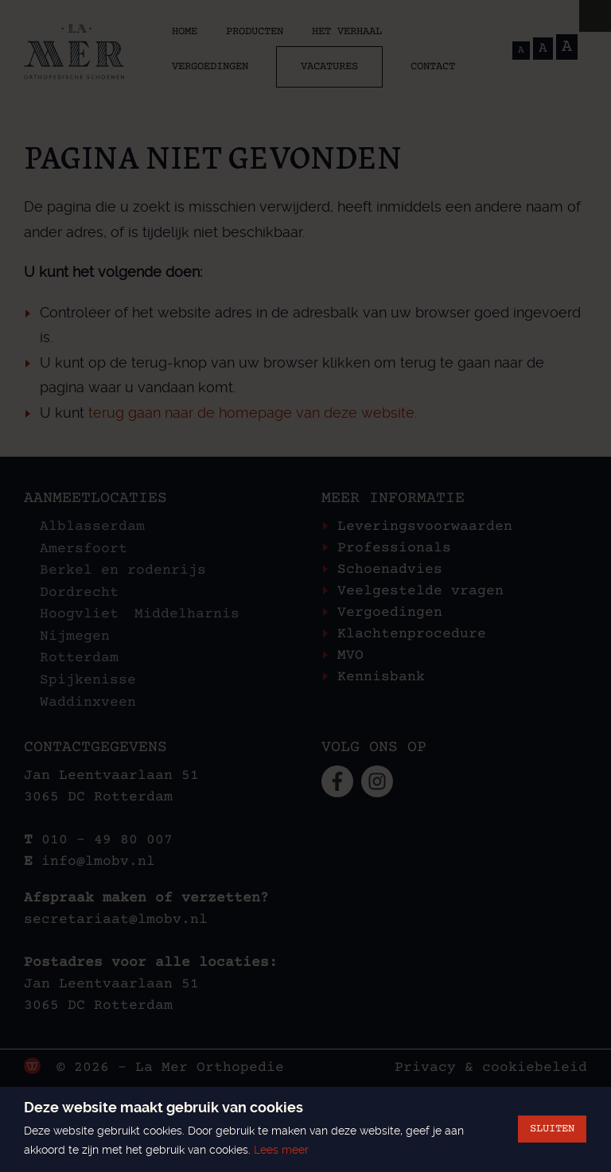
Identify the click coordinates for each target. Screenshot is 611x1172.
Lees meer (281, 1149)
